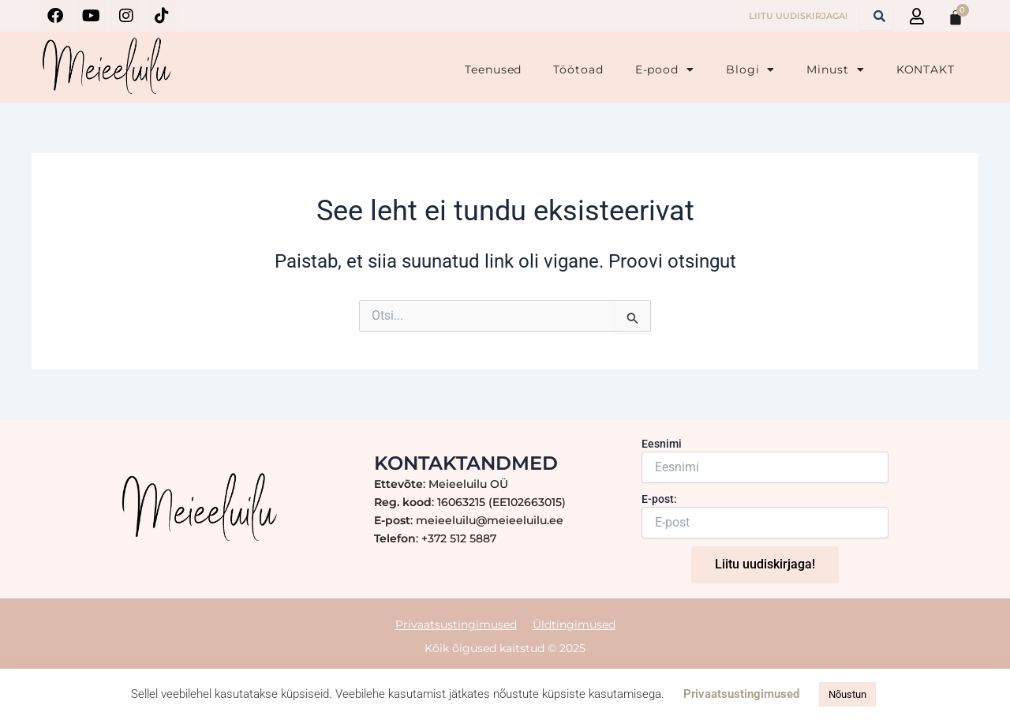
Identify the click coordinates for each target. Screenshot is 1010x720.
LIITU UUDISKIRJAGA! (798, 15)
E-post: (659, 499)
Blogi (750, 69)
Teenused (493, 69)
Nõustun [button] (847, 694)
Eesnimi (662, 443)
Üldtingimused (574, 624)
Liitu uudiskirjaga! (765, 564)
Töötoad (578, 69)
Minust (835, 69)
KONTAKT (925, 69)
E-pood (664, 69)
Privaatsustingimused (456, 624)
